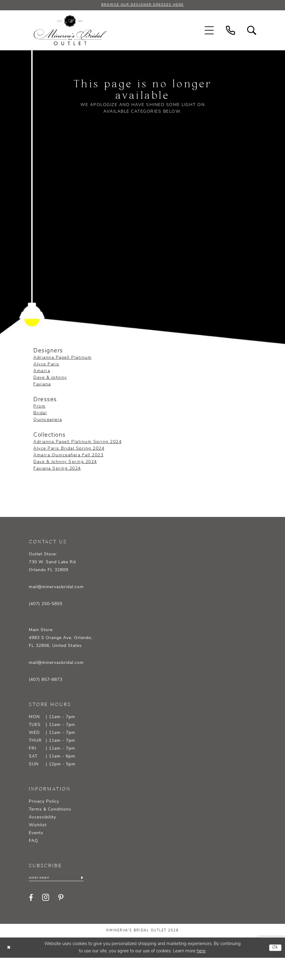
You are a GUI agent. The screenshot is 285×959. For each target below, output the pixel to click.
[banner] (70, 31)
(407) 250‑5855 (45, 604)
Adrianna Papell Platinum (62, 358)
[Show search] (251, 30)
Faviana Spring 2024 (57, 469)
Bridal (40, 413)
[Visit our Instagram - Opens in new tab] (45, 898)
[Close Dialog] (9, 949)
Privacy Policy (44, 802)
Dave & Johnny (50, 378)
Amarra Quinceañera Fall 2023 (68, 456)
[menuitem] (209, 30)
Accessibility (42, 818)
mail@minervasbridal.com (56, 587)
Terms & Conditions (50, 810)
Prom (39, 407)
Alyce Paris (46, 364)
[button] (209, 30)
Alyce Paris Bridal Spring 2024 (68, 449)
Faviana (42, 384)
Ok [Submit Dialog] (274, 948)
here (201, 952)
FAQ (33, 841)
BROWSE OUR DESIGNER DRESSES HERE (142, 5)
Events (36, 833)
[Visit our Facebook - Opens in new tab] (31, 898)
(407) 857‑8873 (45, 680)
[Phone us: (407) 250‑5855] (230, 30)
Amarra (41, 371)
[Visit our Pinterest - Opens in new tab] (60, 898)
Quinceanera (47, 420)
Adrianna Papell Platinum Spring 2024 (77, 442)
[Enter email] (59, 878)
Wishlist (38, 826)
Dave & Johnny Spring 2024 (65, 462)
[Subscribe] (87, 878)
